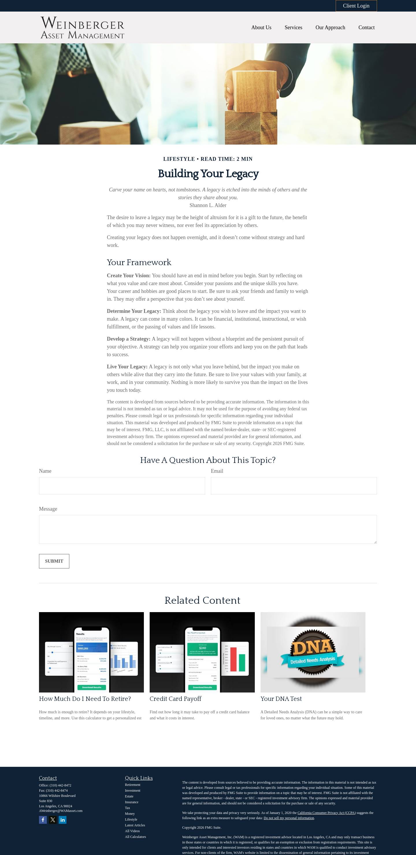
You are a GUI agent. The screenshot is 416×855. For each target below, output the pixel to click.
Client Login (356, 6)
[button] (261, 27)
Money (130, 814)
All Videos (132, 831)
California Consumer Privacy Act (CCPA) (327, 813)
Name (45, 471)
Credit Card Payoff (175, 699)
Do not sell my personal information (289, 818)
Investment (132, 790)
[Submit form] (54, 561)
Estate (129, 796)
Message (48, 509)
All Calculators (135, 837)
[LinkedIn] (62, 820)
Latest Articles (135, 825)
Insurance (132, 802)
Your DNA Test (281, 699)
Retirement (132, 785)
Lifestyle (131, 819)
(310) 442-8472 (60, 785)
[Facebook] (43, 820)
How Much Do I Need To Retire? (85, 699)
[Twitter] (53, 820)
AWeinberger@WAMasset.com (61, 811)
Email (217, 471)
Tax (127, 808)
